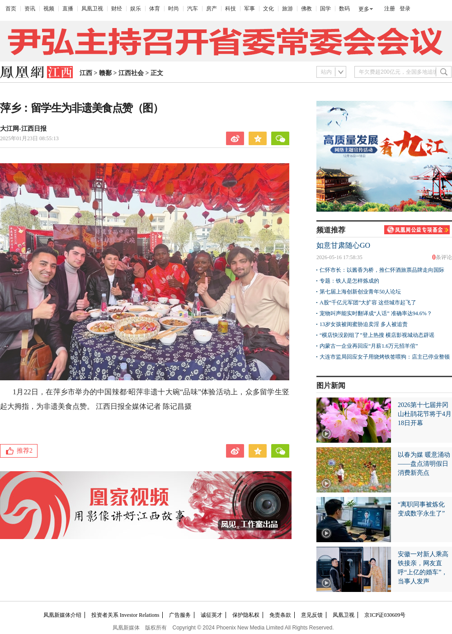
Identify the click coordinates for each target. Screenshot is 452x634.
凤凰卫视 (92, 8)
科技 (230, 8)
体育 (154, 8)
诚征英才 (211, 615)
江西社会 (131, 73)
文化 (268, 8)
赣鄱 (105, 73)
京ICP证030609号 (384, 615)
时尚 (173, 8)
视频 (48, 8)
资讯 (29, 8)
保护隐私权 (245, 615)
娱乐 (135, 8)
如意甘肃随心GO (343, 245)
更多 (363, 9)
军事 (249, 8)
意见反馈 (312, 615)
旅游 (287, 8)
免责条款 (280, 615)
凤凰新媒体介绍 (62, 615)
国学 (325, 8)
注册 (389, 8)
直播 (67, 8)
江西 (86, 73)
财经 (116, 8)
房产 (211, 8)
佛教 (306, 8)
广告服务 (180, 615)
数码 (344, 8)
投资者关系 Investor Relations (125, 615)
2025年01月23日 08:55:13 (29, 138)
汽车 (192, 8)
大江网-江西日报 (23, 128)
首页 (10, 8)
